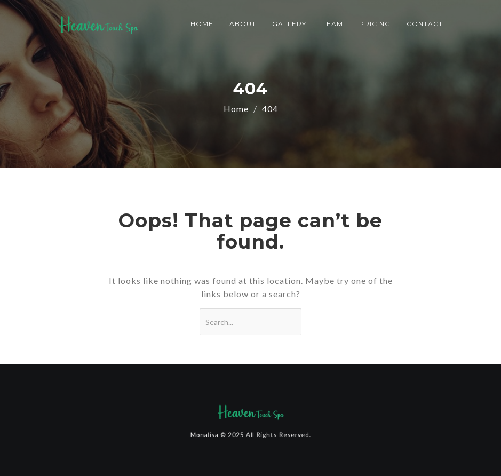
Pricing (375, 24)
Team (332, 24)
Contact (425, 24)
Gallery (289, 24)
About (242, 24)
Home (201, 24)
